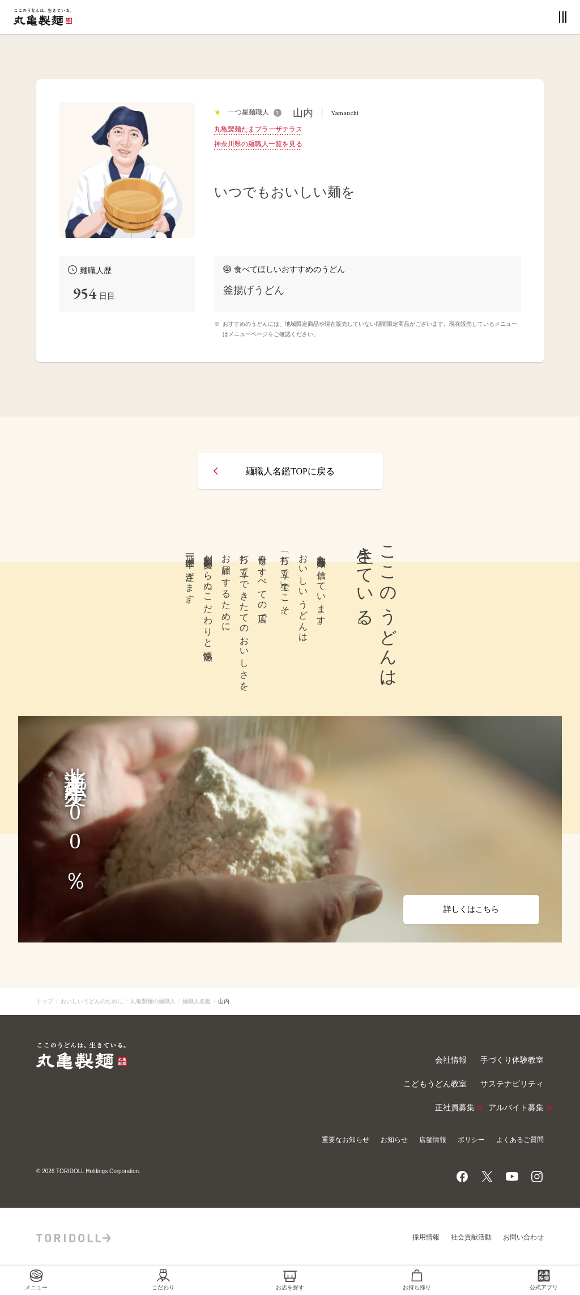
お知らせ (394, 1140)
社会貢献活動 (471, 1237)
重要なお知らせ (345, 1140)
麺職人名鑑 (196, 1001)
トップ (44, 1001)
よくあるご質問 (520, 1140)
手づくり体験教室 (512, 1060)
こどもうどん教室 (435, 1084)
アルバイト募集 (516, 1108)
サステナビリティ (512, 1084)
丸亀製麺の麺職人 (153, 1001)
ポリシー (471, 1140)
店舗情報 (432, 1140)
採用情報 (426, 1237)
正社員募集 (455, 1108)
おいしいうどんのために (92, 1001)
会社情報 (451, 1060)
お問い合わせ (523, 1237)
